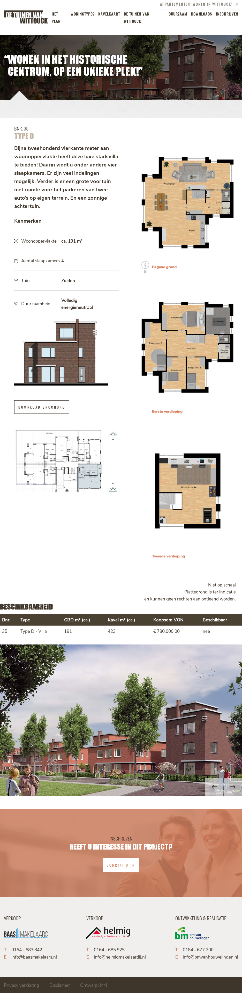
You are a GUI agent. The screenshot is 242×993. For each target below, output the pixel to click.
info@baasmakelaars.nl (34, 957)
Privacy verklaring (21, 985)
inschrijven (227, 13)
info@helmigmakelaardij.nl (120, 957)
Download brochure (41, 407)
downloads (201, 13)
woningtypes (82, 13)
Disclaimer (59, 985)
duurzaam (178, 13)
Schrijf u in (121, 865)
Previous (214, 787)
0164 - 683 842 (26, 949)
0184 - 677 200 (198, 949)
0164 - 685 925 (109, 949)
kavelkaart (109, 13)
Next (233, 787)
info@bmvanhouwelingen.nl (210, 957)
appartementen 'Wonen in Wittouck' (199, 4)
